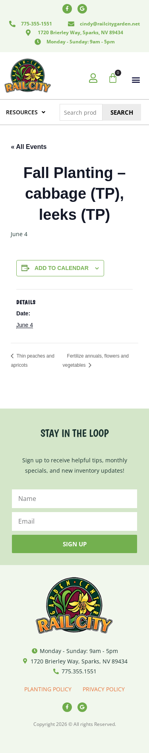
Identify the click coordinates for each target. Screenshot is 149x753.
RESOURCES (25, 112)
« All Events (28, 146)
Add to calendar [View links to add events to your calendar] (62, 268)
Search (121, 112)
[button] (136, 79)
